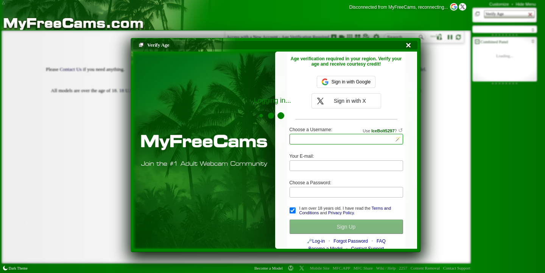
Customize (499, 4)
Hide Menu (526, 4)
